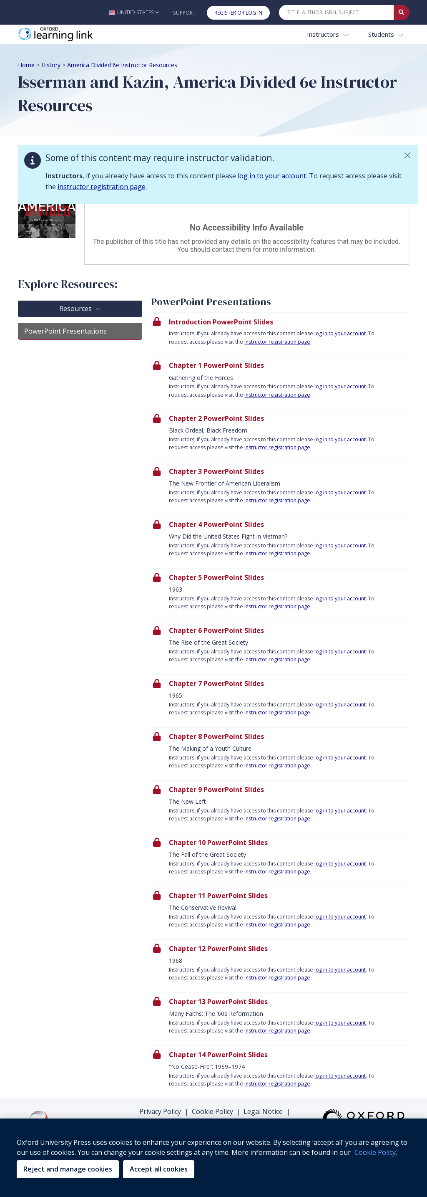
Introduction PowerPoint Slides (221, 321)
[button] (133, 12)
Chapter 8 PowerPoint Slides (216, 736)
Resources (76, 308)
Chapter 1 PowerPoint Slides (216, 365)
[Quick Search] (336, 12)
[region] (213, 1158)
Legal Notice (263, 1111)
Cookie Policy (212, 1111)
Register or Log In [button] (238, 12)
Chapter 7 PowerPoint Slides (216, 683)
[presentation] (280, 334)
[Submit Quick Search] (401, 12)
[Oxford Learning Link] (80, 34)
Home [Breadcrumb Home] (26, 65)
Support (184, 12)
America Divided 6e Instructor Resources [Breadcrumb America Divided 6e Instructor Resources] (122, 65)
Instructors (324, 34)
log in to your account (272, 175)
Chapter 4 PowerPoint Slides (216, 524)
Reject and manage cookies (67, 1169)
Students (382, 34)
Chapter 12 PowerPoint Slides (218, 948)
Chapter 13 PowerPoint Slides (218, 1001)
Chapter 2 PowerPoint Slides (216, 418)
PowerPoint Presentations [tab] (65, 331)
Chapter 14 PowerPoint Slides (218, 1054)
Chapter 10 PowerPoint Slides (218, 842)
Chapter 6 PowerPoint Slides (216, 630)
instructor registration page (102, 186)
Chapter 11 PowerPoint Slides (218, 895)
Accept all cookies (159, 1169)
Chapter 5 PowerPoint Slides (216, 577)
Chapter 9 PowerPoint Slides (216, 789)
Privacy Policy (160, 1111)
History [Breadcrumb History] (50, 65)
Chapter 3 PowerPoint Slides (216, 471)
